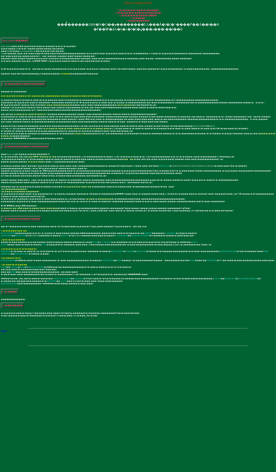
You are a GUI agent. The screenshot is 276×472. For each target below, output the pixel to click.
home (4, 330)
